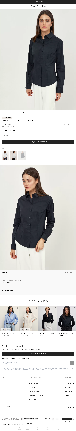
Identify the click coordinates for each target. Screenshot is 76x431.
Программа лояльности (35, 391)
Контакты (67, 387)
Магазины (68, 395)
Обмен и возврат (33, 384)
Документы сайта (33, 399)
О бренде (67, 380)
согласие (9, 368)
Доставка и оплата (34, 380)
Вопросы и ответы (33, 387)
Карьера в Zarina (69, 384)
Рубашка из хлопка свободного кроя (54, 334)
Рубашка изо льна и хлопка (12, 334)
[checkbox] (2, 368)
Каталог (4, 377)
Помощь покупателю (36, 377)
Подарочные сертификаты (36, 395)
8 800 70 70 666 (6, 406)
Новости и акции (69, 391)
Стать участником (38, 354)
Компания (68, 377)
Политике (37, 369)
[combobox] (38, 136)
